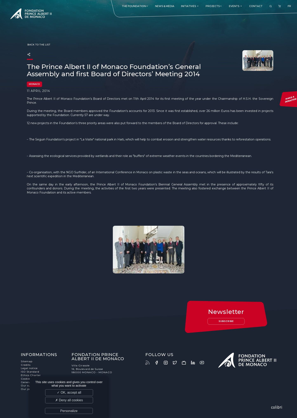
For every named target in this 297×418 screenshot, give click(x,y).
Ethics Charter (31, 375)
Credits (26, 364)
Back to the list (39, 44)
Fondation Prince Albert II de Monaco (31, 14)
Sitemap (26, 361)
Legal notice (29, 368)
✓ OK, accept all (69, 392)
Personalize (69, 411)
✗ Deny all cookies (69, 400)
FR (289, 6)
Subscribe (226, 321)
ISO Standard (30, 371)
